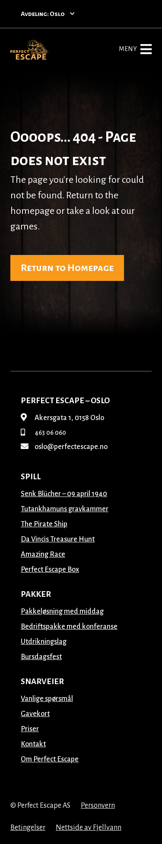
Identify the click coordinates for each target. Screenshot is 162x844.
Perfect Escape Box (50, 569)
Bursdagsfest (41, 657)
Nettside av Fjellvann (88, 827)
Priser (30, 729)
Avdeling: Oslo (48, 13)
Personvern (98, 805)
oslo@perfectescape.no (64, 447)
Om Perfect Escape (50, 759)
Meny (135, 49)
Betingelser (27, 827)
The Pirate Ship (44, 524)
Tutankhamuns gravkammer (64, 509)
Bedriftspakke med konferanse (69, 627)
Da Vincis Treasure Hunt (58, 539)
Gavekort (35, 714)
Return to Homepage (67, 268)
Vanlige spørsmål (47, 699)
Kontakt (33, 744)
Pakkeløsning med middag (62, 611)
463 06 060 (43, 432)
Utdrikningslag (44, 642)
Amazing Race (43, 554)
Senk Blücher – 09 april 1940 (64, 494)
